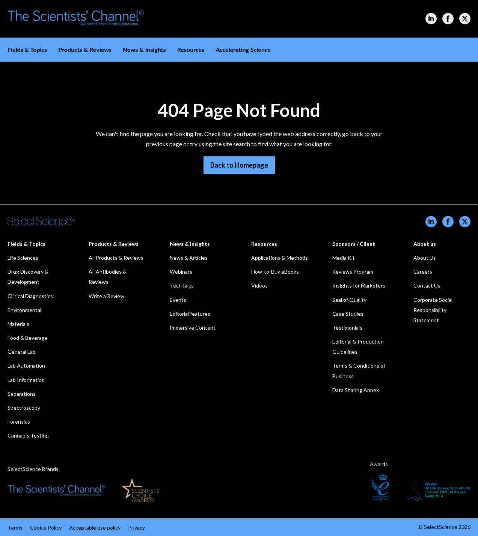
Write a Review (106, 296)
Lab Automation (26, 365)
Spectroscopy (24, 407)
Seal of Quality (349, 300)
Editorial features (190, 313)
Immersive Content (193, 327)
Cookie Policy (46, 527)
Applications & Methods (279, 257)
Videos (259, 285)
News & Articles (189, 257)
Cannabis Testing (28, 435)
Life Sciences (23, 257)
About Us (424, 257)
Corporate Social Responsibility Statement (432, 310)
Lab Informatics (26, 380)
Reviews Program (352, 271)
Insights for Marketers (358, 285)
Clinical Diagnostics (30, 296)
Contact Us (426, 285)
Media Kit (343, 257)
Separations (22, 394)
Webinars (181, 271)
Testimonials (347, 327)
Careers (422, 271)
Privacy (136, 527)
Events (178, 300)
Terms (15, 527)
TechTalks (182, 285)
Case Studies (347, 313)
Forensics (19, 421)
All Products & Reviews (116, 257)
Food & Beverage (28, 338)
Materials (18, 324)
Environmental (24, 310)
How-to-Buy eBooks (275, 271)
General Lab (22, 351)
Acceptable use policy (95, 527)
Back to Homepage (239, 165)
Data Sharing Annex (355, 390)
